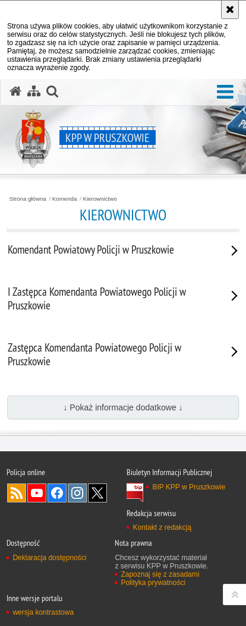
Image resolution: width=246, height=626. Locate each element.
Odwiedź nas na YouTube (36, 492)
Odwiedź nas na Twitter (97, 492)
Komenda (64, 199)
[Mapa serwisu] (33, 91)
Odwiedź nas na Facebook (57, 492)
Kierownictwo (99, 199)
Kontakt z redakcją (162, 527)
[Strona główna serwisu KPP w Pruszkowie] (15, 91)
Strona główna (28, 199)
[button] (225, 92)
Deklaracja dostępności (49, 558)
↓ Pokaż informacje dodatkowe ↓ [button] (122, 407)
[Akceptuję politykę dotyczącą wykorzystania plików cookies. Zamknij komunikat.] (230, 9)
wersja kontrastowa (43, 612)
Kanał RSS (16, 492)
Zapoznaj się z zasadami (160, 574)
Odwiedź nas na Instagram (77, 492)
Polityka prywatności (153, 582)
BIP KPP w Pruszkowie (188, 487)
